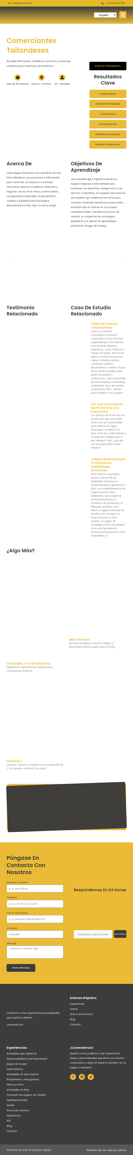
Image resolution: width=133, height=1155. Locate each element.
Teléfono (12, 897)
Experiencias (77, 1003)
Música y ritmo (15, 1084)
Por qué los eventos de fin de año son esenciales (107, 408)
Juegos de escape (17, 1063)
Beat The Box (79, 639)
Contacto (75, 1024)
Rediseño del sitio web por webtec (106, 1150)
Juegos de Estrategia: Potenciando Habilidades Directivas (108, 464)
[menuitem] (103, 15)
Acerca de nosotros (81, 1014)
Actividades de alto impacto (23, 1074)
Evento (74, 1009)
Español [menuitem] (103, 15)
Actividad (12, 928)
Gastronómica (15, 1069)
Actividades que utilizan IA (21, 1053)
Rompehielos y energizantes (23, 1079)
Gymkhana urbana (17, 1100)
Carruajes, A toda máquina (29, 663)
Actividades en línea (18, 1089)
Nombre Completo (17, 882)
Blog (72, 1019)
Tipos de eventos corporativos (104, 326)
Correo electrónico (17, 912)
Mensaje (11, 943)
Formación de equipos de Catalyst (26, 1094)
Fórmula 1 (14, 761)
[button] (122, 15)
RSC (9, 1120)
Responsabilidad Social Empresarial (27, 1058)
